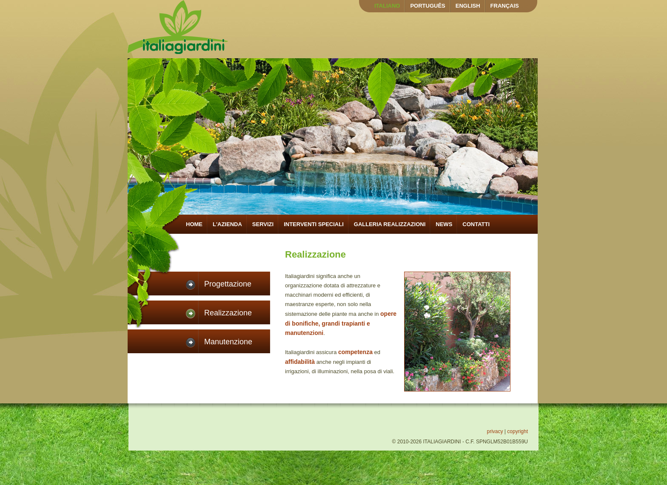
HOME (194, 224)
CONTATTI (476, 224)
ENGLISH (468, 6)
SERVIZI (263, 224)
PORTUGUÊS (427, 6)
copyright (517, 431)
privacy (495, 431)
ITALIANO (387, 6)
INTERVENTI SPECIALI (314, 224)
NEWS (444, 224)
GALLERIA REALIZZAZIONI (390, 224)
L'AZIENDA (227, 224)
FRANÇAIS (504, 6)
